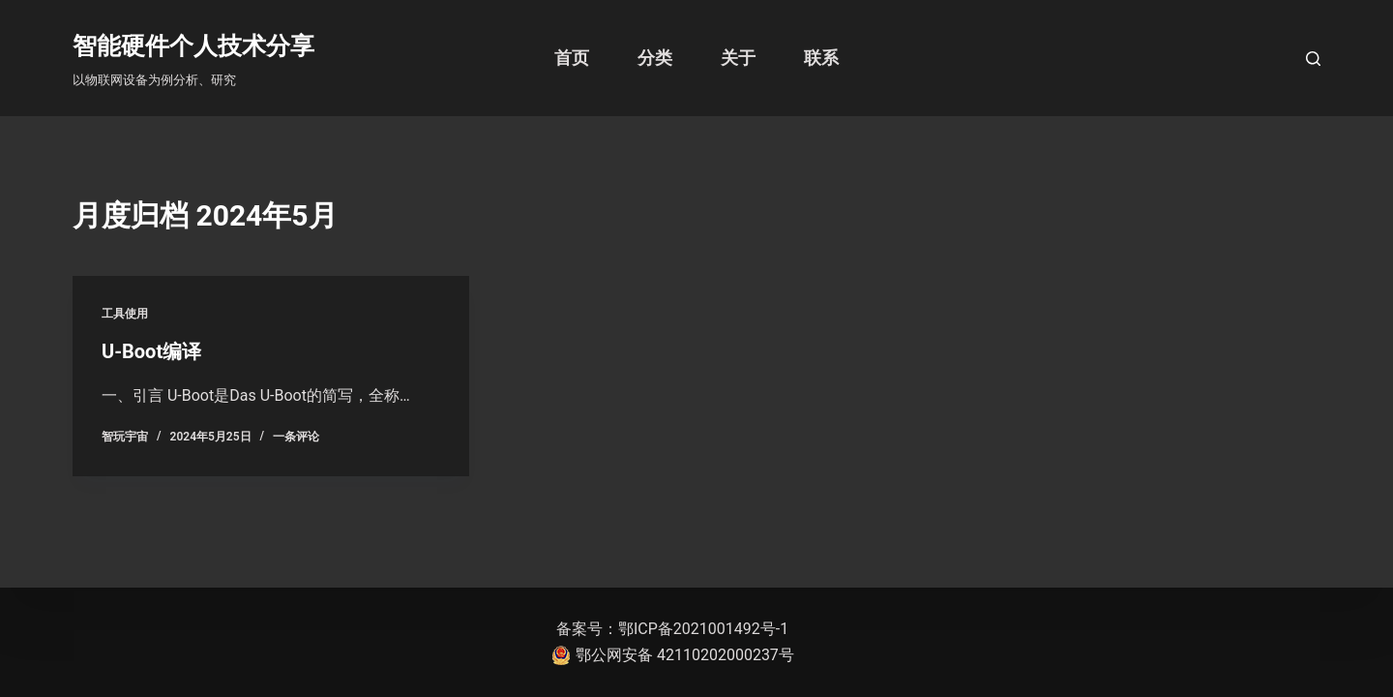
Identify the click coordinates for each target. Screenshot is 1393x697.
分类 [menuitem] (654, 57)
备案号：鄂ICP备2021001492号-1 (672, 629)
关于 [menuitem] (738, 57)
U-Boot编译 (151, 351)
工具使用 (125, 313)
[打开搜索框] (1313, 58)
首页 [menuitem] (571, 57)
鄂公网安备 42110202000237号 (672, 655)
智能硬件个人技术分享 (193, 46)
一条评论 (296, 436)
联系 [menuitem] (821, 57)
